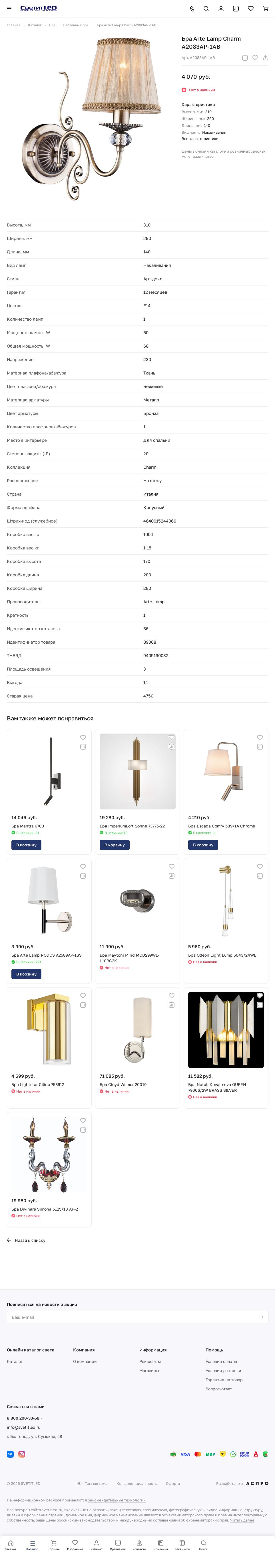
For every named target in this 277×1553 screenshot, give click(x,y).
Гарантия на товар (224, 1379)
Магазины (149, 1370)
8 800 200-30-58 (23, 1418)
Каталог (15, 1361)
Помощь (214, 1349)
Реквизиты (150, 1361)
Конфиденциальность (137, 1483)
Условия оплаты (221, 1361)
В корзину (26, 844)
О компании (85, 1361)
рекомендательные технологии (117, 1500)
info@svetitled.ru (23, 1427)
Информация (153, 1349)
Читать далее (242, 1520)
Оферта (173, 1483)
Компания (84, 1349)
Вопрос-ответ (219, 1388)
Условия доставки (223, 1370)
